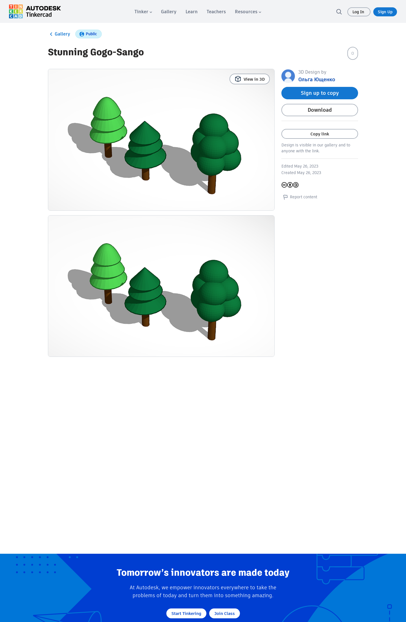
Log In (358, 12)
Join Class (224, 613)
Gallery (59, 34)
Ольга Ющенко (316, 79)
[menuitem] (143, 11)
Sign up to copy (320, 92)
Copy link (319, 134)
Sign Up (385, 12)
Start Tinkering (186, 613)
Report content (299, 197)
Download (320, 109)
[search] (339, 11)
